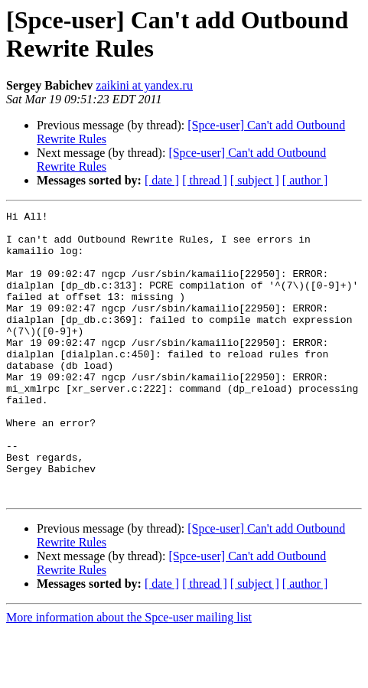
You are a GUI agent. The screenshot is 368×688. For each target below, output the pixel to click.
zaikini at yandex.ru (144, 85)
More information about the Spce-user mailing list (129, 674)
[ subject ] (254, 180)
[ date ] (162, 180)
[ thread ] (204, 180)
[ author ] (305, 180)
